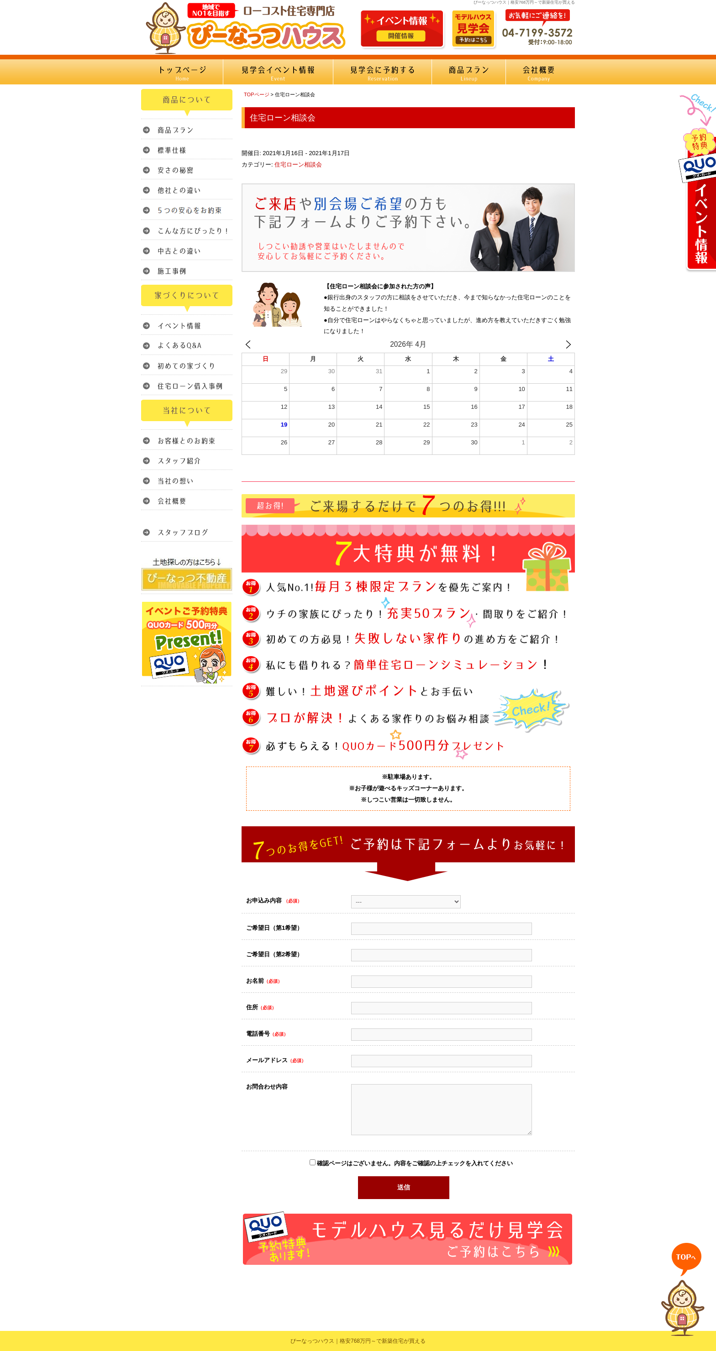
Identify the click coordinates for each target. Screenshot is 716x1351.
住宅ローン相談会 (298, 164)
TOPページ (256, 94)
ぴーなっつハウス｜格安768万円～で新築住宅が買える (358, 1341)
